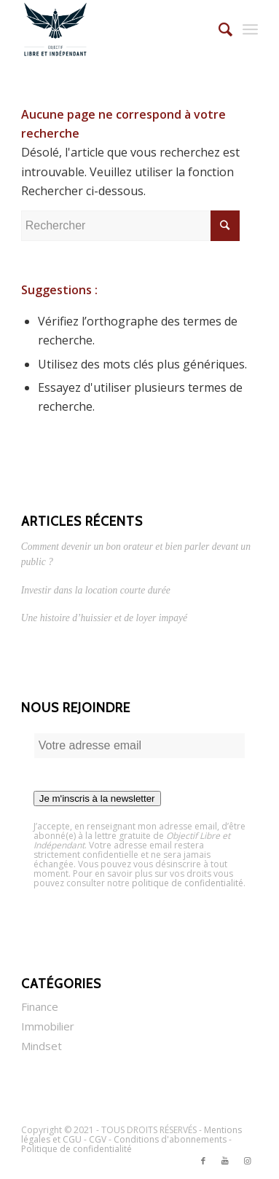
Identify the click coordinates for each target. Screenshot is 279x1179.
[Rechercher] (218, 29)
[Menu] (250, 29)
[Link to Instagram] (247, 1161)
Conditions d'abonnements (170, 1139)
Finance (39, 1006)
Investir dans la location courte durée (95, 590)
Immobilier (47, 1026)
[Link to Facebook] (203, 1161)
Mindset (41, 1045)
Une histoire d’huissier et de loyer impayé (104, 617)
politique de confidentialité (187, 883)
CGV (97, 1139)
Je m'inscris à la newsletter (97, 798)
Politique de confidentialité (76, 1149)
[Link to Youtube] (225, 1161)
